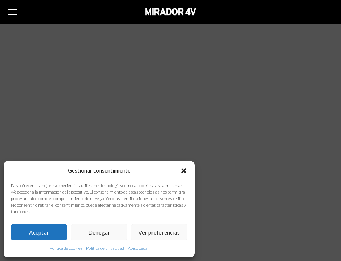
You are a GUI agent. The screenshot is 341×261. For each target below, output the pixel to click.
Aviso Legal (138, 248)
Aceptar (39, 232)
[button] (183, 170)
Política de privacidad (105, 248)
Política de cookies (66, 248)
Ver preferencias (159, 232)
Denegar (99, 232)
